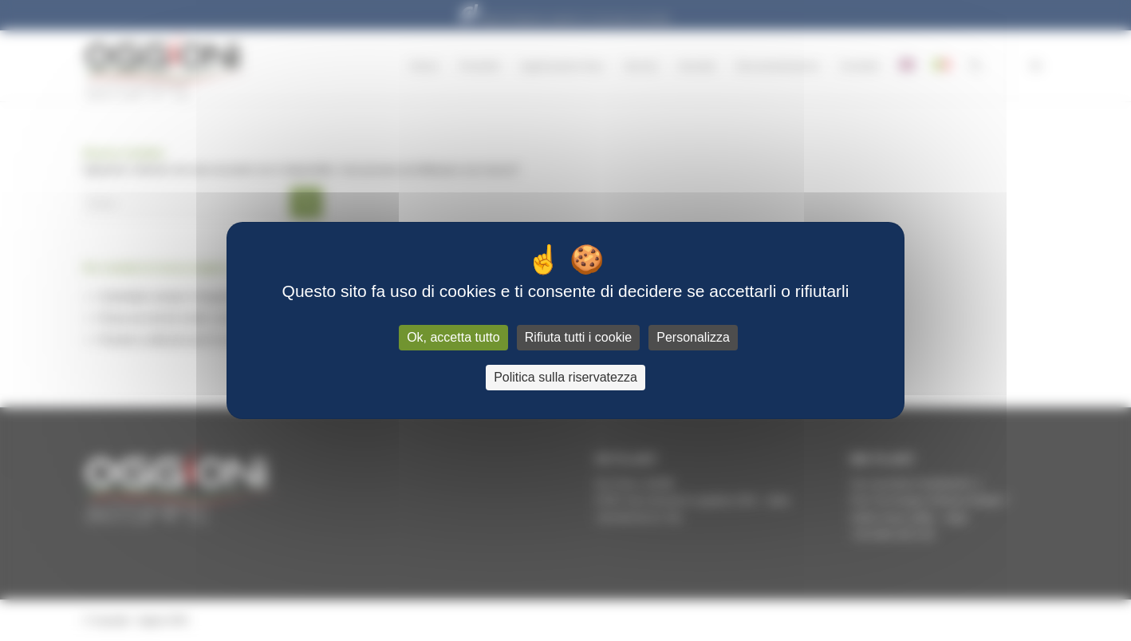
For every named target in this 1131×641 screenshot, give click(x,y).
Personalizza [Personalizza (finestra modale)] (693, 337)
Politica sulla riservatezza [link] (565, 377)
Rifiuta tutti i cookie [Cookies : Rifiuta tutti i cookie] (578, 337)
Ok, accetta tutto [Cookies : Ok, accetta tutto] (453, 337)
